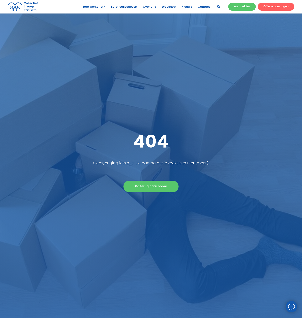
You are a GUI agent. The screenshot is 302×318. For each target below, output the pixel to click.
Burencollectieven (124, 6)
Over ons (149, 6)
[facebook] (218, 7)
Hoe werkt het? (94, 6)
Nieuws (186, 6)
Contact (204, 6)
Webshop (169, 6)
